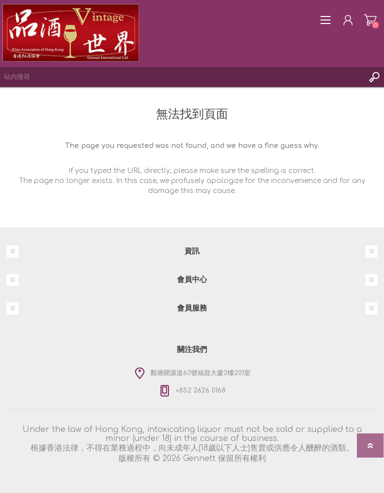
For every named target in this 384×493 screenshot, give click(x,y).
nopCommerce (218, 471)
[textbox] (182, 77)
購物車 (370, 20)
